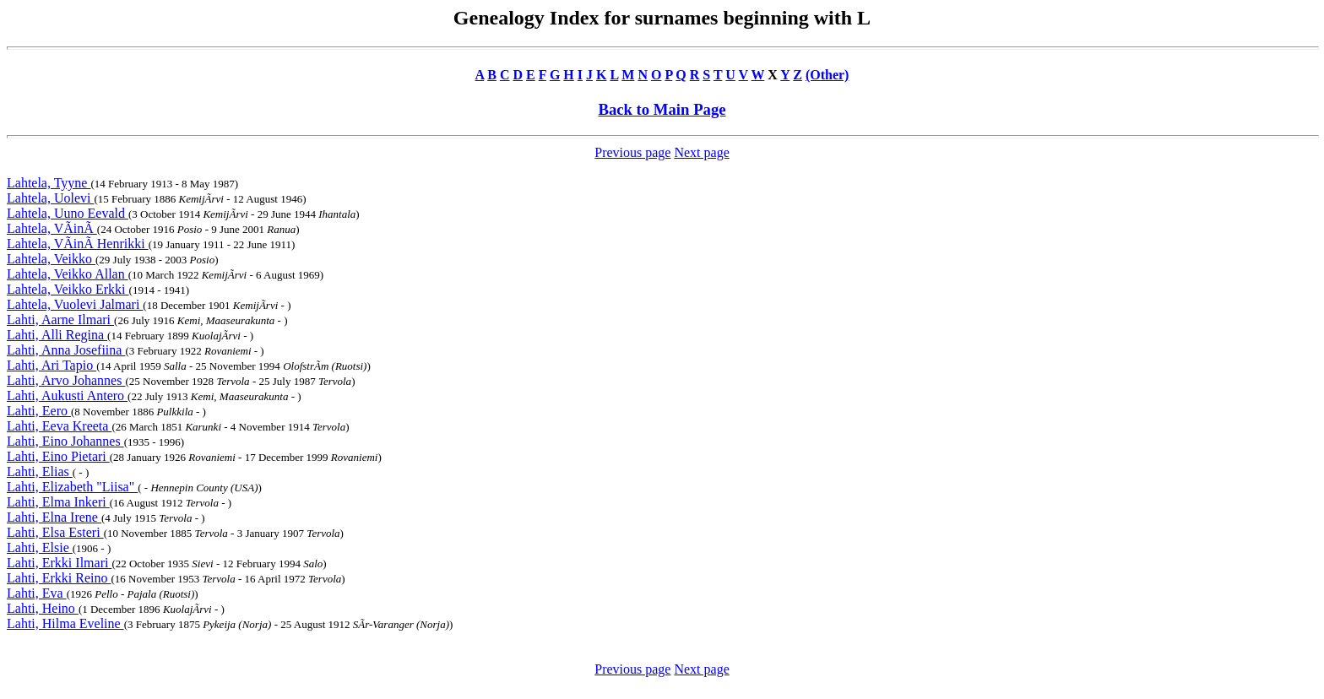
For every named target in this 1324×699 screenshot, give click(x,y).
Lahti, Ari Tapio (51, 365)
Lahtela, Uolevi (51, 198)
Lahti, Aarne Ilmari (60, 319)
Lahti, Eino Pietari (58, 456)
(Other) (827, 75)
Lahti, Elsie (40, 547)
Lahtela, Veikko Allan (67, 274)
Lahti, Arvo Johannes (66, 380)
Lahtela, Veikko (51, 259)
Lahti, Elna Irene (54, 517)
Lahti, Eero (39, 411)
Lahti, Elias (40, 471)
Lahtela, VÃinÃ (52, 228)
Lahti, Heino (43, 608)
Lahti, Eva (37, 593)
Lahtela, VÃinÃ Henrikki (78, 243)
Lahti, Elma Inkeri (58, 502)
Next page (701, 152)
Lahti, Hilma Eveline (65, 623)
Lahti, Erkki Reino (59, 578)
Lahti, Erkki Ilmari (59, 562)
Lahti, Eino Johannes (65, 441)
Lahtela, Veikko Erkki (68, 289)
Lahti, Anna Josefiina (66, 350)
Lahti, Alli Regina (57, 335)
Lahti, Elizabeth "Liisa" (72, 487)
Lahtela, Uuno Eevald (67, 213)
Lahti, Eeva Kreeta (59, 426)
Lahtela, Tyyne (48, 183)
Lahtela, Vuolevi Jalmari (75, 304)
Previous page (632, 152)
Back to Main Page (661, 109)
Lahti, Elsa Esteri (55, 532)
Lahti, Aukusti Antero (67, 395)
